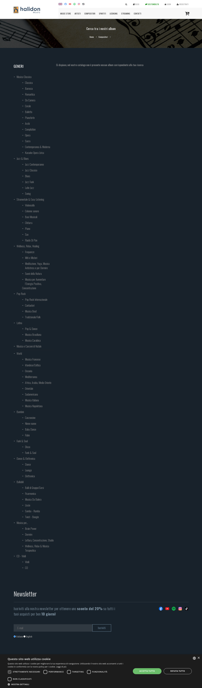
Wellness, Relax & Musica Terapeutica (37, 548)
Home (92, 36)
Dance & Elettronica (26, 459)
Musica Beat (31, 311)
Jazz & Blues (23, 159)
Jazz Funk (29, 182)
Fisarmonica (30, 494)
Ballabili (20, 482)
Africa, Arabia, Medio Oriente (38, 383)
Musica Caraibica (33, 340)
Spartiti (102, 13)
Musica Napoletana (33, 406)
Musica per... (22, 523)
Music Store (65, 13)
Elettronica (30, 476)
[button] (68, 684)
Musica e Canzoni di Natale (29, 346)
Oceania (28, 371)
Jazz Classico (31, 170)
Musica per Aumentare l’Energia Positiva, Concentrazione (34, 283)
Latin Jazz (29, 188)
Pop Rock (21, 294)
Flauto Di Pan (31, 240)
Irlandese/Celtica (32, 365)
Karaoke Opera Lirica (34, 153)
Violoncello (30, 205)
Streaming (125, 13)
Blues (27, 176)
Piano (27, 229)
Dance (28, 464)
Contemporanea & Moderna (37, 147)
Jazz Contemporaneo (34, 164)
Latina (19, 323)
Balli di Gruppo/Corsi (34, 488)
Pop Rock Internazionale (36, 300)
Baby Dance (30, 429)
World (19, 353)
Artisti (78, 13)
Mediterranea (31, 377)
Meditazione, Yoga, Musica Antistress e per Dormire (37, 266)
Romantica (30, 94)
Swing (28, 194)
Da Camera (30, 100)
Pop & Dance (31, 329)
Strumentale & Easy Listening (30, 199)
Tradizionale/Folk (32, 317)
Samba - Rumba (32, 511)
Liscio (27, 505)
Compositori (89, 13)
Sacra (27, 141)
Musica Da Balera (33, 499)
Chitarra (28, 223)
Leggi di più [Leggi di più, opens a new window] (61, 666)
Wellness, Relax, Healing (28, 246)
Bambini (20, 412)
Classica (29, 83)
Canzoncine (30, 418)
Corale (28, 106)
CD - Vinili (21, 556)
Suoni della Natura (33, 274)
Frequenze (29, 252)
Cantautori (30, 305)
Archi (27, 123)
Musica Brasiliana (33, 335)
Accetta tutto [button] (147, 671)
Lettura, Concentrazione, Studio (39, 540)
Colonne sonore (32, 211)
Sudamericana (31, 394)
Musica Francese (32, 359)
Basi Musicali (31, 217)
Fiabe (27, 435)
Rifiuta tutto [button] (177, 671)
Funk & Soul (22, 441)
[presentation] (37, 651)
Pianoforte (30, 118)
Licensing (113, 13)
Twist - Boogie (32, 517)
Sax (27, 234)
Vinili (27, 562)
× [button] (198, 658)
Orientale (29, 388)
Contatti (137, 13)
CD (26, 568)
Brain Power (31, 529)
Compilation (30, 129)
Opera (27, 135)
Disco (27, 447)
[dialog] (101, 671)
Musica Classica (24, 77)
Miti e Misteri (31, 258)
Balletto (28, 112)
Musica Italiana (32, 400)
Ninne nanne (30, 423)
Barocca (29, 88)
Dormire (28, 534)
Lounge (28, 470)
